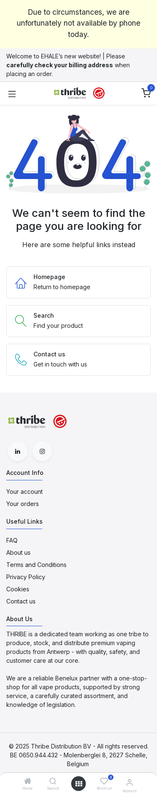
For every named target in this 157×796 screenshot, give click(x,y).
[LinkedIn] (18, 451)
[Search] (53, 781)
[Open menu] (78, 784)
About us (18, 552)
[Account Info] (130, 782)
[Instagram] (42, 451)
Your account (24, 491)
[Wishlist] (104, 781)
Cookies (17, 589)
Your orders (22, 503)
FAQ (12, 540)
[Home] (27, 781)
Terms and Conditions (36, 564)
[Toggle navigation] (12, 93)
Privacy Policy (25, 576)
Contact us (21, 601)
